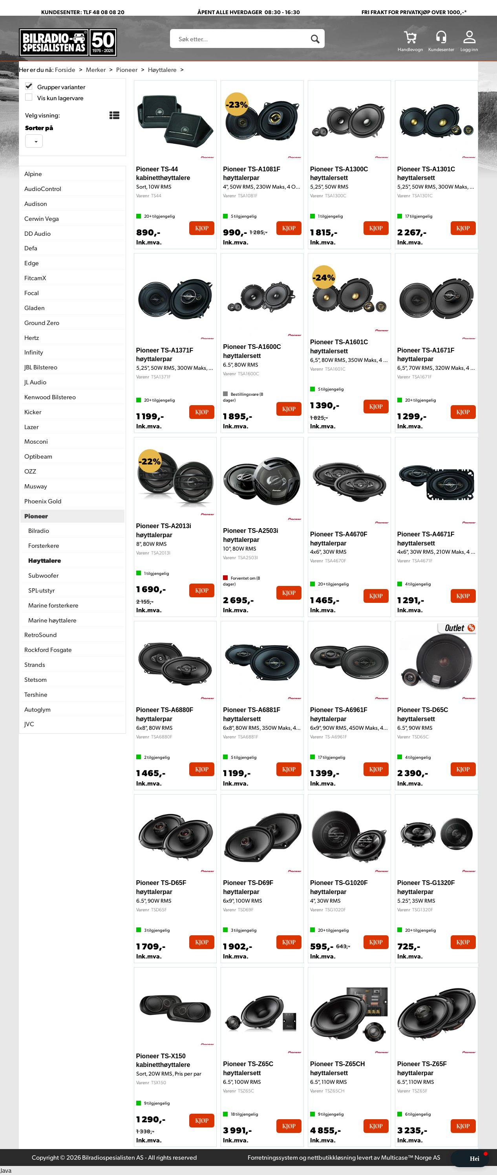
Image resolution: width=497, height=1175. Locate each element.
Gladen (34, 307)
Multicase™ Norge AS (410, 1157)
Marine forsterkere (53, 605)
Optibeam (38, 456)
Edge (31, 263)
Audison (35, 203)
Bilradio (38, 530)
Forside (65, 69)
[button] (470, 1158)
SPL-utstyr (41, 590)
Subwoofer (43, 575)
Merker (96, 69)
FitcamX (35, 278)
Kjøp (201, 228)
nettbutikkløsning (331, 1157)
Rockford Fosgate (48, 649)
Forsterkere (43, 545)
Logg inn (469, 49)
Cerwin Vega (41, 218)
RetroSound (40, 634)
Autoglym (37, 709)
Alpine (33, 173)
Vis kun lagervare (60, 98)
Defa (30, 248)
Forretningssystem (273, 1157)
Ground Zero (41, 322)
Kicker (32, 412)
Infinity (33, 352)
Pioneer (126, 69)
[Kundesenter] (441, 37)
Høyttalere (162, 69)
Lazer (31, 426)
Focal (31, 292)
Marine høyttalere (52, 620)
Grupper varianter (60, 87)
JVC (29, 724)
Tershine (36, 694)
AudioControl (42, 188)
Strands (34, 664)
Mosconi (36, 441)
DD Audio (37, 233)
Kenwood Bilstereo (50, 397)
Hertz (31, 337)
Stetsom (35, 679)
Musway (35, 486)
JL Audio (35, 382)
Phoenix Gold (43, 501)
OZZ (30, 471)
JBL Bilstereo (40, 367)
